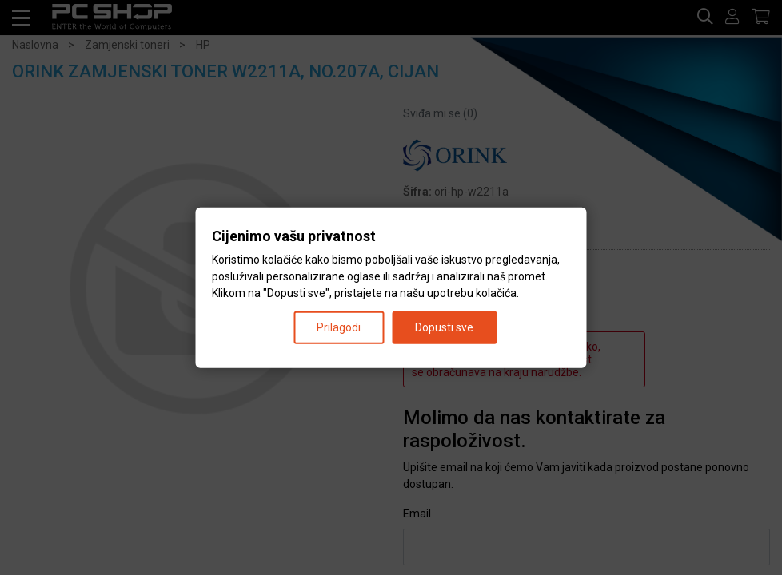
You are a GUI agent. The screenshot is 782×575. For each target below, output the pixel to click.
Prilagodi (339, 326)
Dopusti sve (444, 326)
